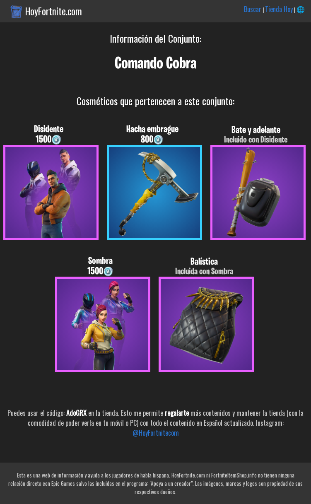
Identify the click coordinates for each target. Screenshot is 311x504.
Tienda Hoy (279, 9)
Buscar (252, 9)
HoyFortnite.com (53, 11)
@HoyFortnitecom (156, 433)
